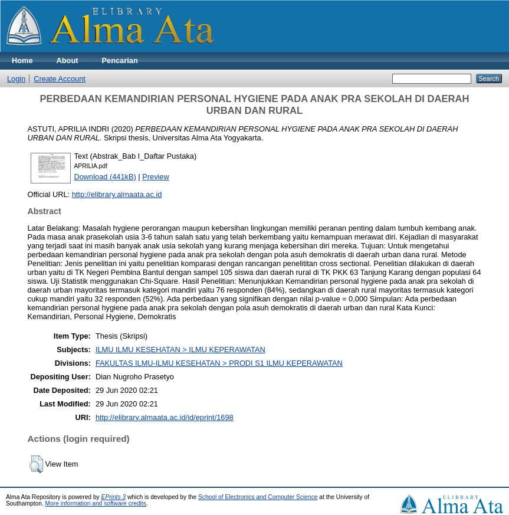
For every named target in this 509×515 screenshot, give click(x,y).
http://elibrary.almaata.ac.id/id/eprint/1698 (165, 417)
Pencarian (120, 60)
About (67, 60)
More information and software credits (95, 503)
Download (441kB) (105, 176)
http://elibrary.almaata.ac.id (117, 194)
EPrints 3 (113, 497)
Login (16, 78)
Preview (155, 176)
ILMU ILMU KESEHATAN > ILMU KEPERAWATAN (180, 349)
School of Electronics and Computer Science (258, 497)
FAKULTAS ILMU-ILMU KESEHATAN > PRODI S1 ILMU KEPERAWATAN (219, 363)
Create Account (60, 78)
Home (22, 60)
